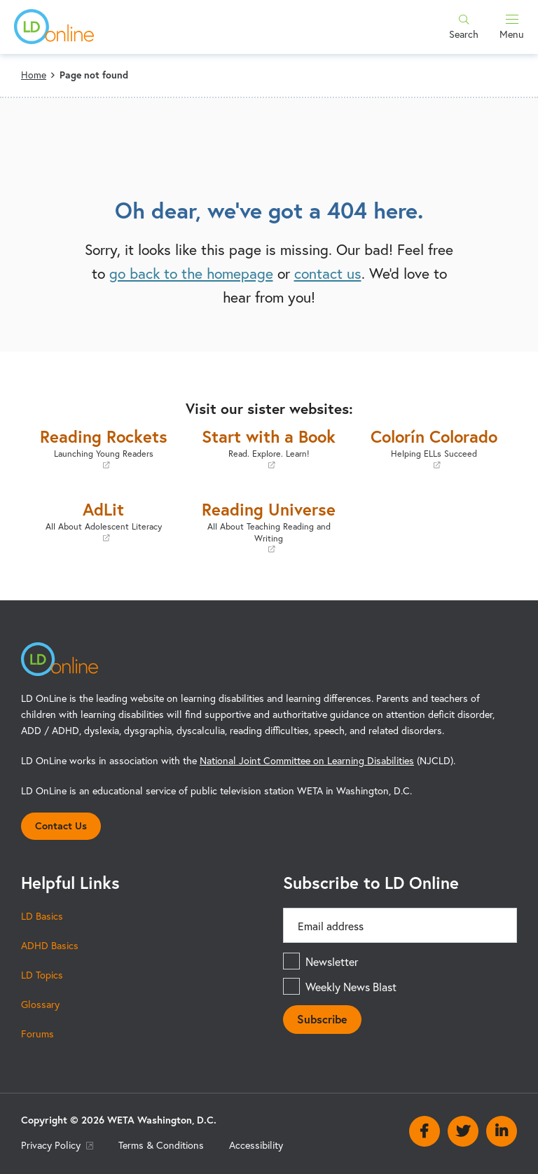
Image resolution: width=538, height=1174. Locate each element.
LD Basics (42, 916)
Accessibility (256, 1145)
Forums (37, 1033)
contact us (327, 273)
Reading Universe (269, 526)
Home (33, 74)
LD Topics (42, 974)
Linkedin (501, 1131)
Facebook (424, 1131)
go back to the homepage (191, 273)
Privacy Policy (57, 1145)
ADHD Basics (49, 945)
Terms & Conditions (161, 1145)
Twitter (463, 1131)
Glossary (40, 1004)
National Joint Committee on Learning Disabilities (307, 760)
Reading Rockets (103, 448)
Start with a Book (269, 448)
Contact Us (61, 825)
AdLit (103, 521)
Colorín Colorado (434, 448)
